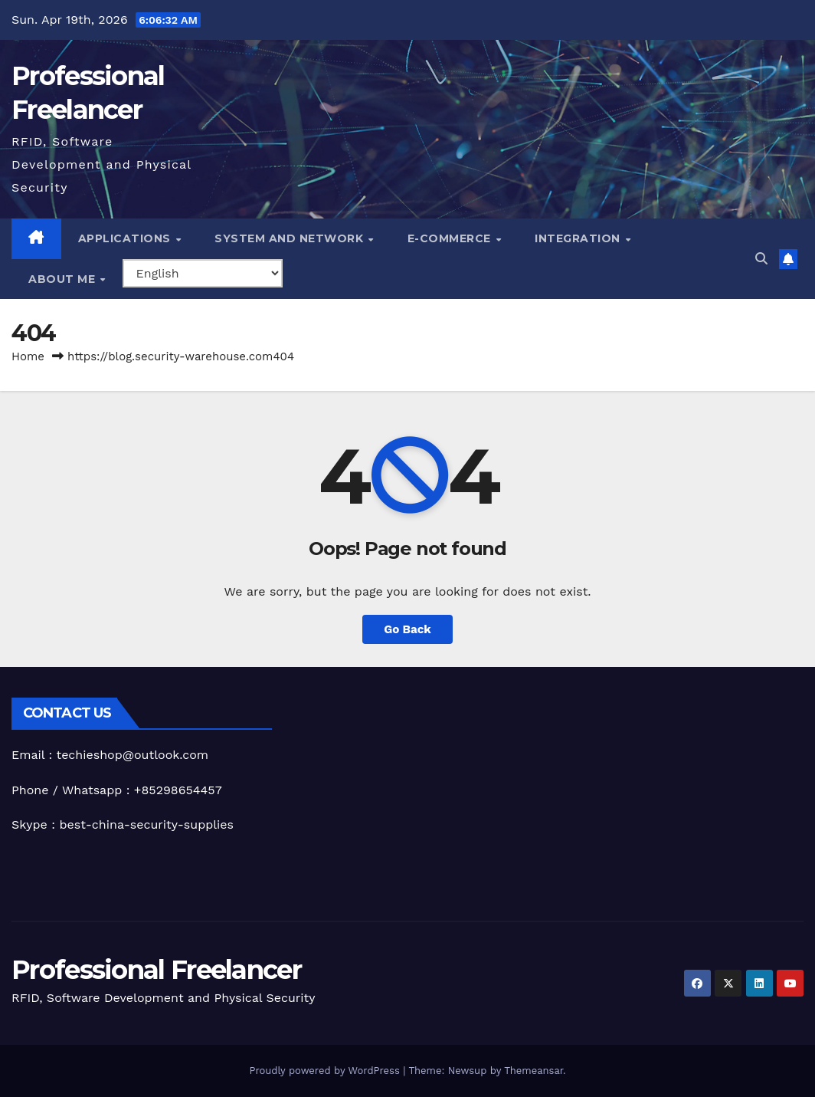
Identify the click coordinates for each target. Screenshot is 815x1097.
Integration (579, 238)
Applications (126, 238)
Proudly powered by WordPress (326, 1070)
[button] (761, 258)
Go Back (407, 629)
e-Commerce (451, 238)
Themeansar (533, 1070)
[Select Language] (203, 273)
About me (63, 279)
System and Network (290, 238)
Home (27, 356)
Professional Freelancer (156, 970)
